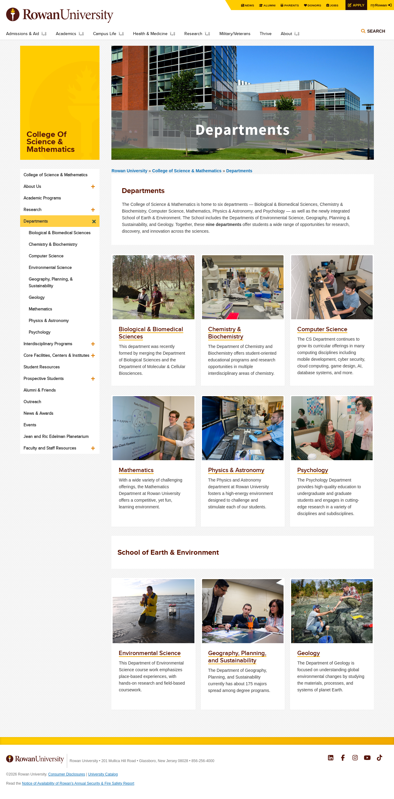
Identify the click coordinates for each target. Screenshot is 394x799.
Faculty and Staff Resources (49, 448)
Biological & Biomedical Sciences (60, 233)
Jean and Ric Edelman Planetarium (56, 436)
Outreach (32, 402)
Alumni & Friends (39, 390)
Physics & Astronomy (49, 320)
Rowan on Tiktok (379, 758)
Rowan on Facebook (343, 758)
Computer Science (46, 256)
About (286, 33)
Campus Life (104, 33)
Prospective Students (43, 378)
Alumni (269, 5)
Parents (291, 5)
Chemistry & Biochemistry (53, 244)
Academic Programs (42, 198)
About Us (32, 186)
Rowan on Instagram (355, 758)
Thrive (266, 33)
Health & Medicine (150, 33)
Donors (314, 5)
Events (29, 425)
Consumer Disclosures (66, 774)
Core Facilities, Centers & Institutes (56, 355)
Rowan (379, 4)
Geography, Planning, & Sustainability (51, 282)
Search (376, 31)
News (249, 5)
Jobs (333, 5)
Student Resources (41, 367)
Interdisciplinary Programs (47, 344)
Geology (37, 297)
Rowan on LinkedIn (330, 758)
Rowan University (68, 15)
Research (193, 33)
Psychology (39, 332)
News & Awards (38, 413)
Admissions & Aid (22, 33)
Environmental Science (50, 267)
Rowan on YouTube (367, 758)
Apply (358, 5)
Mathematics (40, 309)
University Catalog (103, 774)
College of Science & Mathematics (187, 170)
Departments (239, 170)
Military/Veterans (235, 33)
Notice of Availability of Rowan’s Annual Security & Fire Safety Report (78, 783)
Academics (66, 33)
